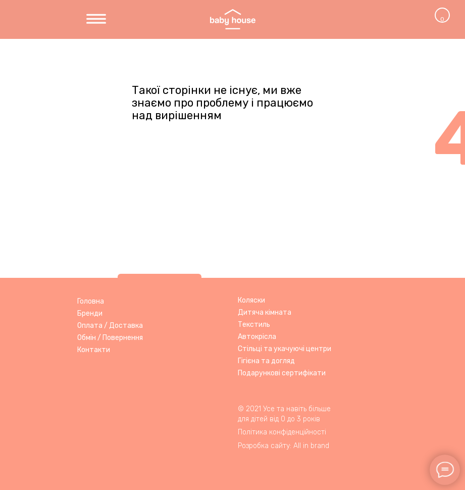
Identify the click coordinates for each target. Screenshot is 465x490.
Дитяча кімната (264, 312)
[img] (96, 19)
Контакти (93, 350)
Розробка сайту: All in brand (283, 446)
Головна (90, 301)
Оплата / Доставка (110, 325)
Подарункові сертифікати (282, 373)
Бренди (89, 313)
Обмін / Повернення (110, 337)
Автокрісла (257, 336)
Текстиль (254, 324)
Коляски (251, 300)
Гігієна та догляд (266, 361)
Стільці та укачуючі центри (284, 349)
